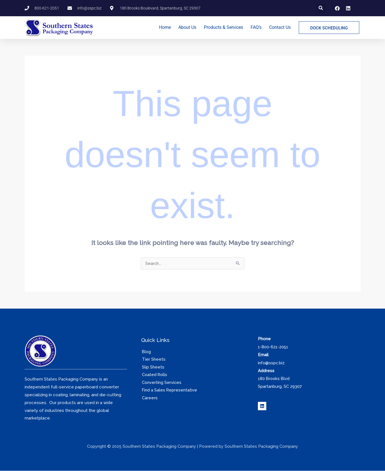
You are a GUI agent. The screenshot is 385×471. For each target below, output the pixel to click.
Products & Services (223, 27)
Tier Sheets (153, 359)
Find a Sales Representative (169, 390)
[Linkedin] (262, 405)
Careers (149, 398)
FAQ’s (256, 27)
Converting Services (161, 382)
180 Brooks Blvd (274, 378)
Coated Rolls (154, 374)
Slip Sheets (152, 367)
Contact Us (280, 27)
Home (165, 27)
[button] (321, 8)
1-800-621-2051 (273, 346)
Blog (146, 351)
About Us (187, 27)
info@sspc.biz (271, 362)
